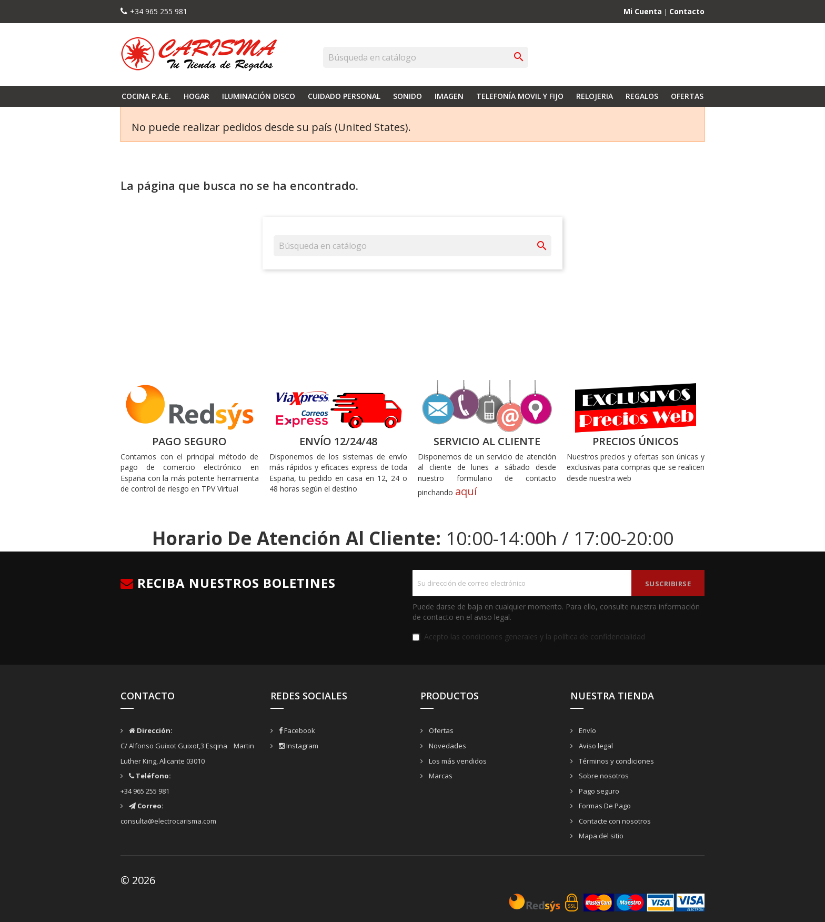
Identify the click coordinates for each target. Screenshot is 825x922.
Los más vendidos (457, 761)
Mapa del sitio (600, 835)
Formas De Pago (604, 805)
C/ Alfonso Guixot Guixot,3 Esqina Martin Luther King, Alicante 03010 (187, 745)
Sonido (407, 96)
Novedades (446, 745)
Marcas (439, 775)
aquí (466, 491)
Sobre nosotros (603, 775)
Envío (586, 730)
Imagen (449, 96)
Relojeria (594, 96)
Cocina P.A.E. (146, 96)
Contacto (687, 11)
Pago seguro (598, 791)
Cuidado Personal (344, 96)
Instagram (297, 745)
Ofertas (687, 96)
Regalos (642, 96)
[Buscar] (425, 57)
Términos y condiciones (615, 761)
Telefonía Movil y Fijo (520, 96)
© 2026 (137, 880)
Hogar (196, 96)
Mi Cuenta (643, 11)
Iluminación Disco (258, 96)
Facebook (296, 730)
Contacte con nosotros (614, 821)
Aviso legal (595, 745)
